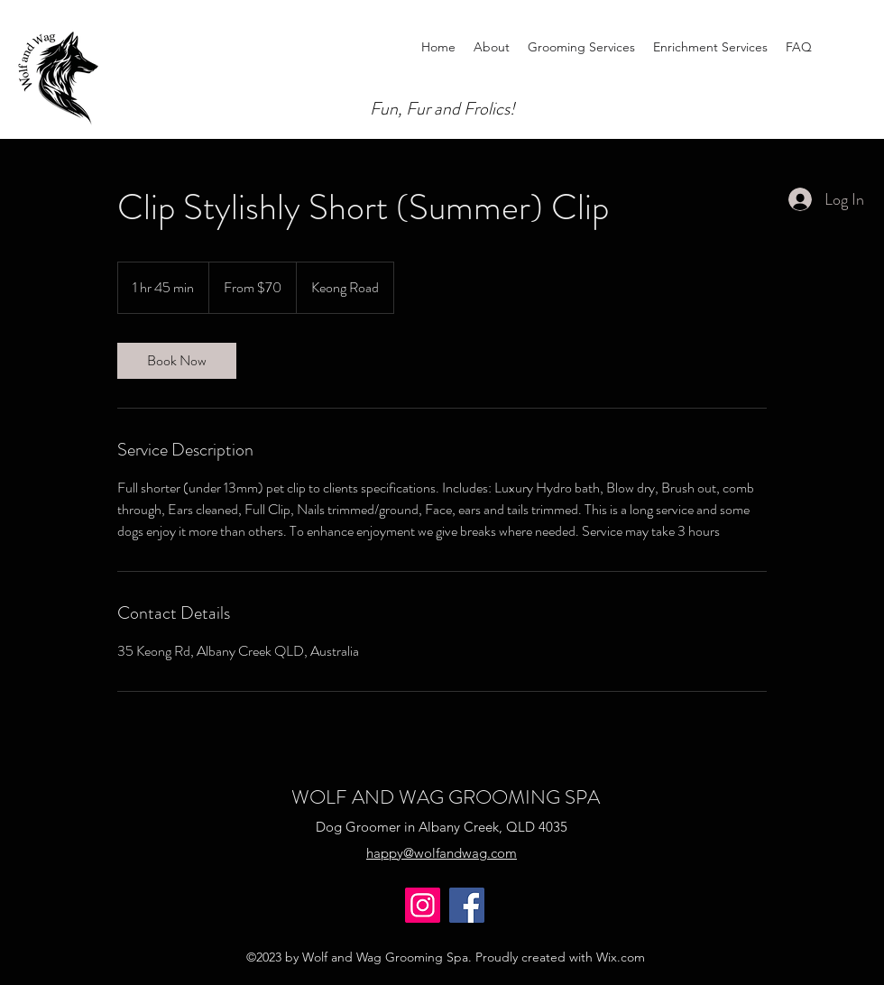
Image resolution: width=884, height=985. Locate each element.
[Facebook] (466, 905)
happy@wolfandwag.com (441, 852)
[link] (176, 361)
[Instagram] (422, 905)
